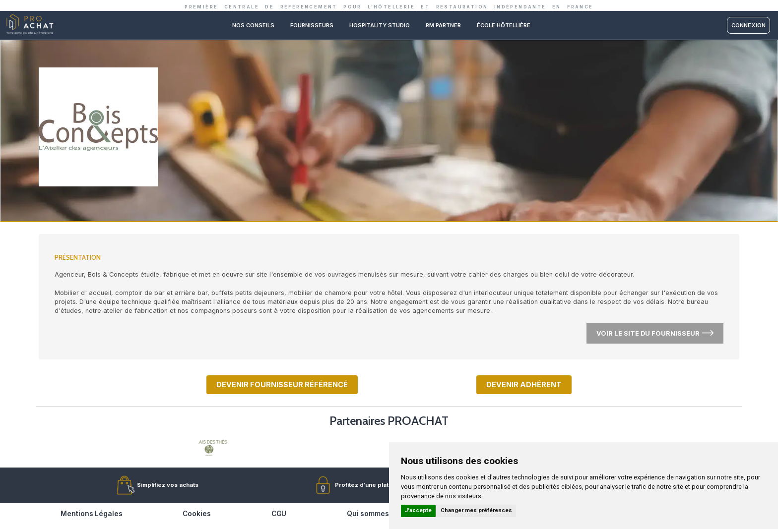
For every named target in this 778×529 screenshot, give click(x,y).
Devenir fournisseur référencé (282, 384)
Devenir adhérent (524, 384)
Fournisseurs (311, 25)
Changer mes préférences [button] (476, 510)
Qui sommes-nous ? (381, 514)
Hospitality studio (379, 25)
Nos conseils (253, 25)
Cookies (197, 514)
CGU (278, 514)
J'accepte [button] (418, 510)
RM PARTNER (443, 25)
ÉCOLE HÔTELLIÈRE (503, 25)
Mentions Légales (92, 514)
